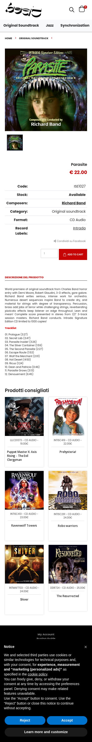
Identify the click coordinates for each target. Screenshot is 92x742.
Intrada (79, 228)
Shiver (24, 599)
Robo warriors (68, 526)
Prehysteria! (68, 452)
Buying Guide (46, 638)
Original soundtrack (34, 38)
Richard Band (74, 203)
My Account (46, 634)
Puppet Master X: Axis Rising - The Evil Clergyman (22, 456)
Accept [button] (67, 720)
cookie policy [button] (37, 674)
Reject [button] (25, 720)
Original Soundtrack (21, 25)
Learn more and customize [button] (46, 732)
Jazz (50, 25)
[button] (71, 10)
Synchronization (75, 25)
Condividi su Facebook (70, 241)
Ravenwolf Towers (24, 525)
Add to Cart (75, 254)
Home (8, 38)
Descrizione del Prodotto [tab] (24, 277)
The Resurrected (67, 596)
